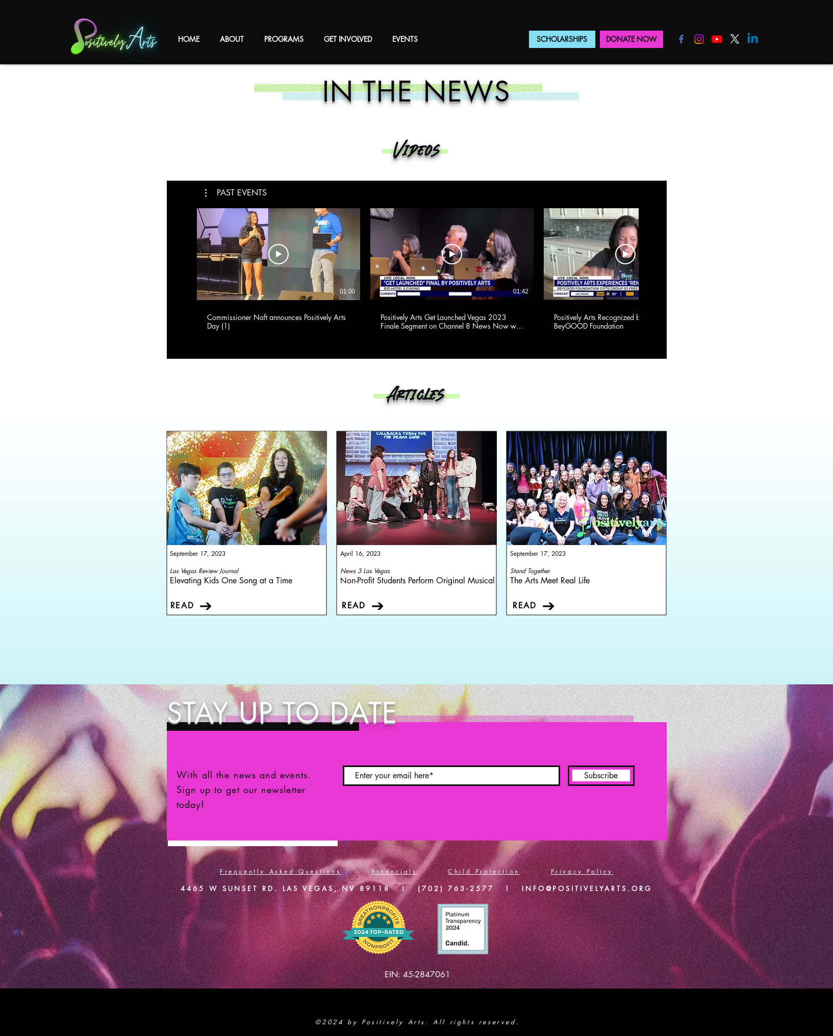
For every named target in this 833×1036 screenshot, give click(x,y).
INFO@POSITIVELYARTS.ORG (587, 888)
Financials (394, 871)
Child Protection (484, 871)
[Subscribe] (601, 776)
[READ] (192, 606)
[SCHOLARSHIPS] (562, 39)
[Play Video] (278, 254)
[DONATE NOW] (631, 39)
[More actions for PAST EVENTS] (236, 193)
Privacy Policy (582, 871)
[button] (232, 39)
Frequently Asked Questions (280, 871)
